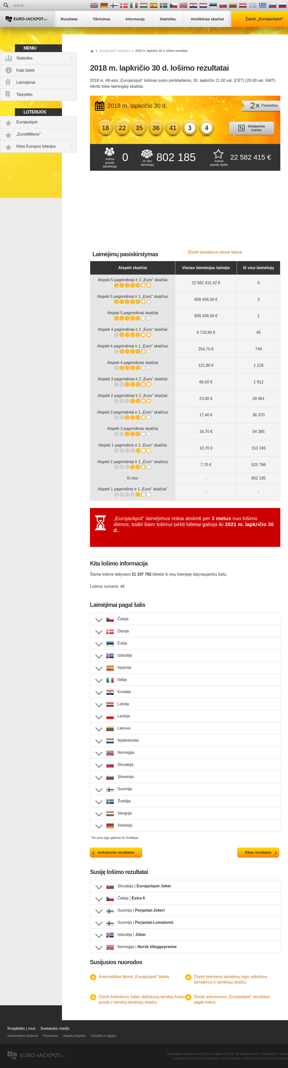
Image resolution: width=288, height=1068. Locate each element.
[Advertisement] (185, 213)
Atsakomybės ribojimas (22, 1036)
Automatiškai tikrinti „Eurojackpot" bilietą (134, 977)
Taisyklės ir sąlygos (103, 1036)
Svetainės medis (54, 1028)
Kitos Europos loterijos (36, 146)
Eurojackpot (26, 122)
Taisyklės (24, 94)
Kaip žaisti (25, 70)
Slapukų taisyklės (74, 1036)
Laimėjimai (25, 82)
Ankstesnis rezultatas (116, 852)
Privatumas (50, 1036)
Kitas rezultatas (258, 852)
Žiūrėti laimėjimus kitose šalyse (215, 252)
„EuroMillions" (28, 134)
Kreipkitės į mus (21, 1028)
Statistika (24, 58)
